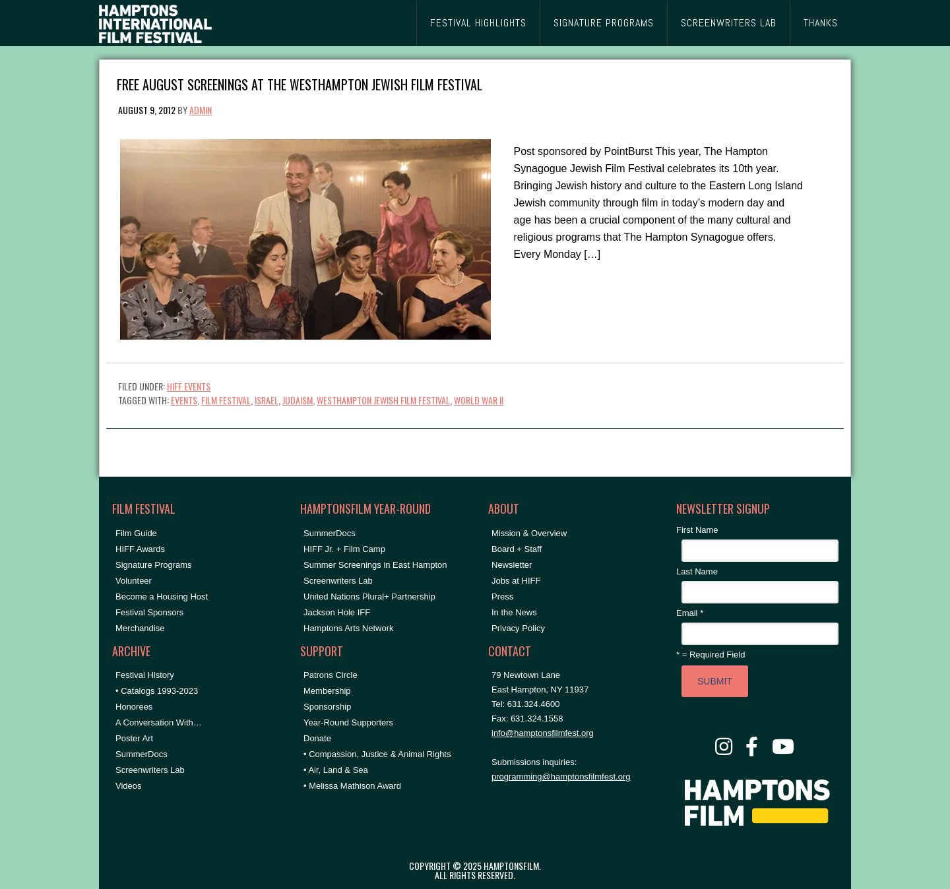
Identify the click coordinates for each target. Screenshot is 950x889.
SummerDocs (141, 754)
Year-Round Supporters (348, 722)
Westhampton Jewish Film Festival (383, 400)
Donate (317, 738)
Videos (128, 786)
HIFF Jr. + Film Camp (344, 549)
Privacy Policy (518, 628)
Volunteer (133, 581)
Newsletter (511, 565)
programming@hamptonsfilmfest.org (560, 777)
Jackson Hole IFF (336, 612)
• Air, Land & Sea (335, 770)
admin (200, 110)
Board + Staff (516, 549)
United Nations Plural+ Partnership (369, 596)
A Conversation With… (158, 722)
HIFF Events (188, 386)
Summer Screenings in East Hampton (375, 565)
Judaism (297, 400)
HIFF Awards (140, 549)
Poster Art (134, 738)
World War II (478, 400)
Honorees (133, 707)
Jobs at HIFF (515, 581)
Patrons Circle (330, 675)
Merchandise (139, 628)
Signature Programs (153, 565)
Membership (327, 691)
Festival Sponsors (149, 612)
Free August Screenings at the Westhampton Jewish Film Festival (299, 83)
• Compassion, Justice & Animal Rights (377, 754)
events (184, 400)
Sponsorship (327, 707)
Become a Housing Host (161, 596)
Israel (266, 400)
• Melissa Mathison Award (352, 786)
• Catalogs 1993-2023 (156, 691)
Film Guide (136, 533)
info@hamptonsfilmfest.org (542, 733)
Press (502, 596)
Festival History (144, 675)
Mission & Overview (529, 533)
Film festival (226, 400)
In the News (514, 612)
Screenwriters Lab (150, 770)
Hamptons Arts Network (348, 628)
